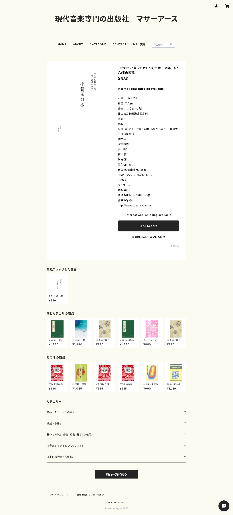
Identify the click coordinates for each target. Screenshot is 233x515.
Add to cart (148, 226)
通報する (174, 246)
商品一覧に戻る (116, 474)
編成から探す (54, 423)
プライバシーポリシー (60, 495)
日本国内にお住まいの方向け (148, 236)
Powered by (116, 508)
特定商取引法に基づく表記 (90, 495)
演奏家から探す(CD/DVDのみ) (65, 445)
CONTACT (119, 44)
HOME (62, 44)
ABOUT (78, 44)
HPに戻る (139, 44)
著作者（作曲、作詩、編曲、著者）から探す (70, 434)
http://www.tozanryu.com (134, 205)
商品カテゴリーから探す (61, 412)
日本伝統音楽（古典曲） (60, 456)
